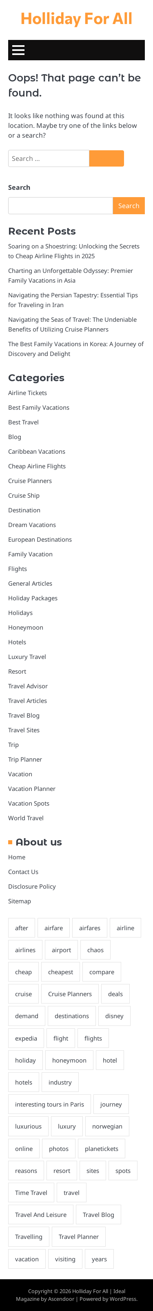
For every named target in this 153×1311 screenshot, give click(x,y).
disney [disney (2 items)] (114, 1016)
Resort (17, 671)
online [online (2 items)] (24, 1148)
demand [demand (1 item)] (26, 1016)
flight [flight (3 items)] (60, 1038)
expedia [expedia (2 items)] (26, 1038)
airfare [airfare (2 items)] (53, 928)
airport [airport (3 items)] (61, 950)
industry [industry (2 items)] (60, 1082)
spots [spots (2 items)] (123, 1170)
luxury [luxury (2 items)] (67, 1126)
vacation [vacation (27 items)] (27, 1259)
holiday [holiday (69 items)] (25, 1060)
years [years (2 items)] (99, 1259)
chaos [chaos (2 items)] (95, 950)
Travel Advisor (28, 686)
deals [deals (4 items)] (115, 994)
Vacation (20, 774)
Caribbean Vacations (36, 451)
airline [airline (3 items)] (125, 928)
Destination (24, 510)
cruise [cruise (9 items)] (23, 994)
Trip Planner (25, 759)
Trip (13, 744)
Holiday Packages (33, 598)
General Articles (30, 583)
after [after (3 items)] (21, 928)
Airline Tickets (27, 393)
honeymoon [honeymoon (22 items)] (69, 1060)
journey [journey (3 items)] (111, 1104)
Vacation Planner (31, 788)
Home (16, 857)
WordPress (123, 1298)
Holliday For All (76, 17)
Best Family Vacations (38, 407)
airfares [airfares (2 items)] (89, 928)
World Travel (26, 818)
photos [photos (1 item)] (59, 1148)
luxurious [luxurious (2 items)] (28, 1126)
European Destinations (40, 539)
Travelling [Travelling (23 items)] (28, 1236)
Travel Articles (27, 700)
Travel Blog (24, 715)
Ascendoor (61, 1298)
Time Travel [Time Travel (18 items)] (31, 1192)
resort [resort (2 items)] (61, 1170)
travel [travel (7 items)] (72, 1192)
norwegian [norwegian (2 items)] (107, 1126)
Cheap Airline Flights (37, 466)
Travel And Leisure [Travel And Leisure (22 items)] (41, 1214)
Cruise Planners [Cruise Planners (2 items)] (70, 994)
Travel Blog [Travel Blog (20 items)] (98, 1214)
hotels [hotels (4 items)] (23, 1082)
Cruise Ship (24, 495)
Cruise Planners (30, 481)
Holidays (20, 612)
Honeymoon (25, 627)
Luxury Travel (27, 656)
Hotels (17, 642)
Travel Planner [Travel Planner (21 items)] (79, 1236)
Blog (14, 437)
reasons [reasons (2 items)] (26, 1170)
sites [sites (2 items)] (92, 1170)
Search (19, 187)
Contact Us (23, 871)
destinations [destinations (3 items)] (72, 1016)
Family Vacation (30, 554)
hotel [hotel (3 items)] (110, 1060)
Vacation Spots (28, 803)
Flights (17, 568)
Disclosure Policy (32, 886)
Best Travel (23, 422)
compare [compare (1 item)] (101, 972)
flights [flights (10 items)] (93, 1038)
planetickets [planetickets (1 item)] (101, 1148)
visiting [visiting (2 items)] (65, 1259)
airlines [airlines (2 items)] (25, 950)
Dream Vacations (32, 524)
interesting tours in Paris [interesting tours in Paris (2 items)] (49, 1104)
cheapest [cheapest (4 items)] (60, 972)
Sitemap (19, 901)
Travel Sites (24, 730)
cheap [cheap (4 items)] (23, 972)
